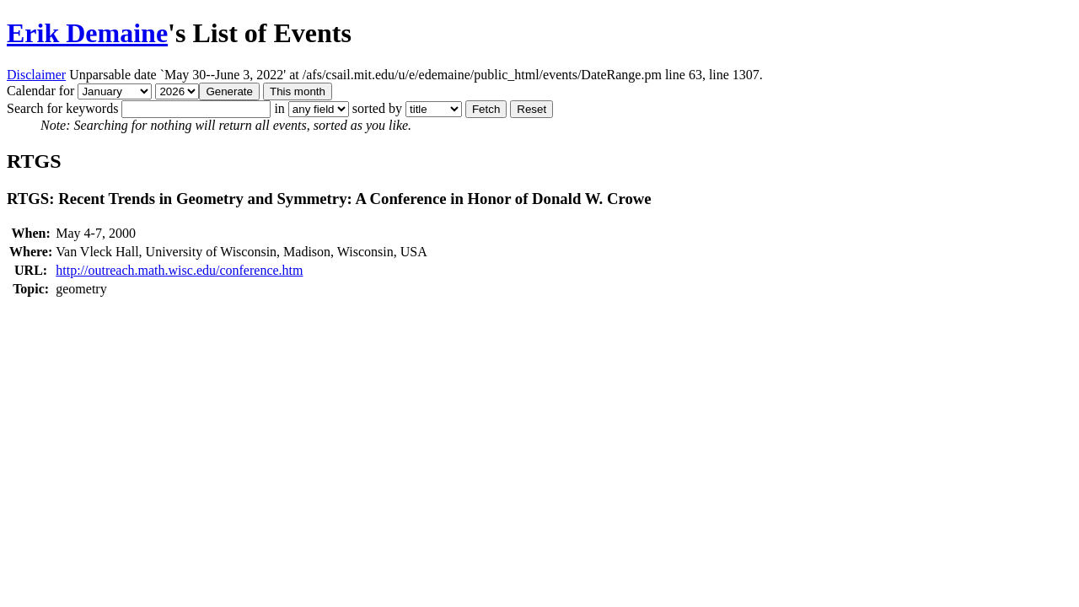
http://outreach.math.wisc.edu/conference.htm (179, 270)
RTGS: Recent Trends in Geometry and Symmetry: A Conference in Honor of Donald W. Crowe (329, 198)
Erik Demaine (87, 33)
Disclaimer (36, 74)
